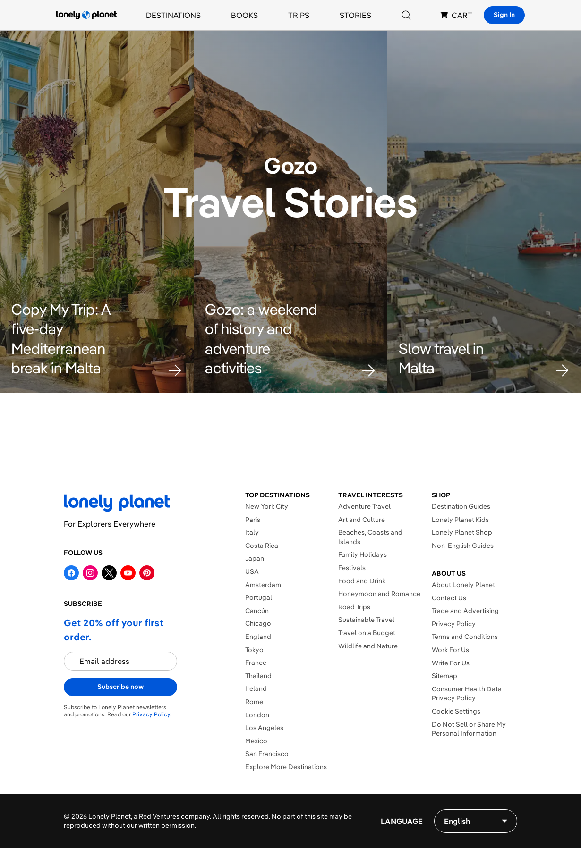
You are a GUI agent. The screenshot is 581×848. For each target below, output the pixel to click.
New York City (266, 506)
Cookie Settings (456, 711)
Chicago (258, 623)
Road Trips (354, 607)
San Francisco (267, 753)
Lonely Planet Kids (460, 519)
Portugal (258, 597)
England (258, 636)
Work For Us (450, 650)
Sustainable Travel (366, 619)
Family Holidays (362, 554)
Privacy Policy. (151, 714)
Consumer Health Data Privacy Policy (467, 694)
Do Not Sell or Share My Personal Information (469, 729)
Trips (298, 15)
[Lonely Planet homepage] (86, 15)
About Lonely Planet (463, 584)
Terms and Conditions (465, 636)
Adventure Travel (364, 506)
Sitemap (444, 676)
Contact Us (449, 598)
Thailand (258, 676)
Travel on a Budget (366, 633)
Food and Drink (361, 581)
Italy (252, 532)
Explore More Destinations (286, 767)
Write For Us (451, 663)
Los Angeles (264, 727)
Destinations (173, 15)
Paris (252, 519)
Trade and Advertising (465, 610)
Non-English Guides (463, 545)
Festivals (352, 567)
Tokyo (254, 650)
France (255, 662)
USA (252, 571)
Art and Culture (361, 519)
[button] (96, 339)
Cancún (257, 610)
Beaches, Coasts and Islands (370, 537)
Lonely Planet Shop (462, 532)
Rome (254, 701)
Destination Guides (461, 506)
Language (402, 821)
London (257, 715)
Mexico (256, 741)
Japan (254, 558)
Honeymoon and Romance (379, 593)
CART (456, 15)
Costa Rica (261, 545)
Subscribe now (120, 686)
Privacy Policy (454, 624)
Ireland (256, 688)
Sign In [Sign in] (504, 14)
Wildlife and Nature (368, 646)
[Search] (406, 15)
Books (244, 15)
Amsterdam (263, 584)
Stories (355, 15)
